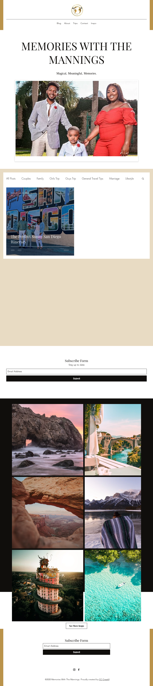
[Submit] (76, 378)
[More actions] (69, 194)
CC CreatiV (104, 679)
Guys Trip (70, 178)
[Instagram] (74, 669)
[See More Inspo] (76, 626)
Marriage (114, 178)
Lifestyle (130, 178)
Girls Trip (54, 178)
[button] (142, 178)
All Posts (11, 178)
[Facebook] (78, 669)
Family (40, 178)
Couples (26, 178)
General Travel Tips (92, 178)
